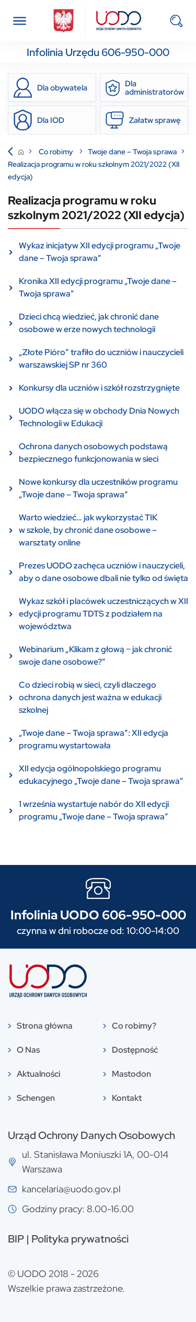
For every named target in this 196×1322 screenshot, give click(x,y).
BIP (16, 1239)
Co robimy (57, 151)
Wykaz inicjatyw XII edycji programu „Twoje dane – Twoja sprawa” (99, 252)
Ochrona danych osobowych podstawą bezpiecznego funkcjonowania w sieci (93, 452)
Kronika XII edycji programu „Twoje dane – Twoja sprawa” (98, 287)
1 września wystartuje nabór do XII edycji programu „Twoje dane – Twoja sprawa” (94, 810)
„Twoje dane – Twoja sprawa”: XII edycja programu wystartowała (93, 739)
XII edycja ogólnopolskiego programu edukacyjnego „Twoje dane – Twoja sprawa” (101, 775)
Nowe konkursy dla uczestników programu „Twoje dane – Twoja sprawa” (98, 488)
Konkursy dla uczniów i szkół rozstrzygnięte (99, 387)
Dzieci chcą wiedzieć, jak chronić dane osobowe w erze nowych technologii (89, 323)
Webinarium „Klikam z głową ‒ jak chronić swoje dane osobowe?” (95, 655)
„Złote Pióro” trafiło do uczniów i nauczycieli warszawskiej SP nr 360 (101, 358)
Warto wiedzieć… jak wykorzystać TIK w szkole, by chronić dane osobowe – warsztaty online (88, 530)
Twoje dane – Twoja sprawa (132, 151)
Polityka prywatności (80, 1239)
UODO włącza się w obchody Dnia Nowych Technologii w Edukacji (99, 417)
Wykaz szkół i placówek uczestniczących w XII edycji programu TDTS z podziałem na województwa (103, 614)
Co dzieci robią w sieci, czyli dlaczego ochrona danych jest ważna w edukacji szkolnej (90, 697)
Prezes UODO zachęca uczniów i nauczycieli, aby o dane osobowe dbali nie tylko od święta (103, 572)
